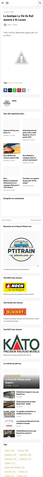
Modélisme (10, 454)
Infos (12, 12)
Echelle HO (25, 459)
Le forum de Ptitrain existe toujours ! (18, 381)
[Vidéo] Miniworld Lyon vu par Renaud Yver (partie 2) (26, 432)
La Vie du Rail (17, 83)
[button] (2, 3)
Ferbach (23, 471)
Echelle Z (10, 463)
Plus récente (6, 220)
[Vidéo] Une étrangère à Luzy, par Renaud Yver (27, 393)
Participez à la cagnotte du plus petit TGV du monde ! (31, 180)
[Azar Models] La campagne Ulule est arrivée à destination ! (30, 158)
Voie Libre (10, 471)
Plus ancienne (36, 220)
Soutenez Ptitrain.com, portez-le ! (11, 131)
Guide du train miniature (14, 467)
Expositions (25, 454)
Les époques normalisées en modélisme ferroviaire (25, 412)
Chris (14, 101)
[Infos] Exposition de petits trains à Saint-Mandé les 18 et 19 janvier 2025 (30, 133)
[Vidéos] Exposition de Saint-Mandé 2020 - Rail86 (26, 403)
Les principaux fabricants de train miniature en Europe (27, 422)
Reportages (10, 459)
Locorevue (23, 450)
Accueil (5, 12)
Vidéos (9, 450)
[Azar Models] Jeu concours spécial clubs (11, 157)
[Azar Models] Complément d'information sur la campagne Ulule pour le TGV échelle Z (11, 182)
